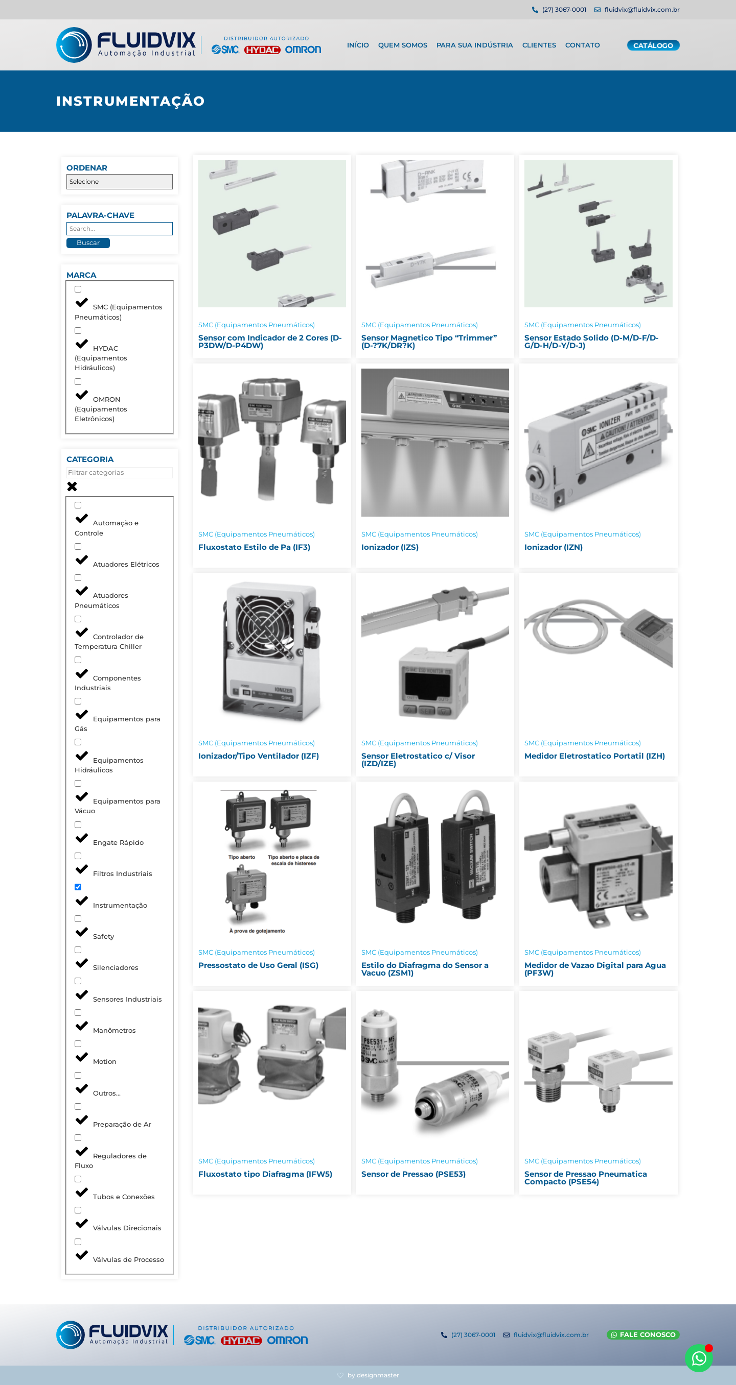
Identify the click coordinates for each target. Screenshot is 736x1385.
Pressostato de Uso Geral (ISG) (258, 965)
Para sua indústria (474, 42)
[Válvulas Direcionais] (78, 1210)
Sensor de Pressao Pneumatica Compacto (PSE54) (585, 1177)
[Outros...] (78, 1075)
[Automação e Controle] (78, 505)
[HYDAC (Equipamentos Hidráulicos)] (78, 330)
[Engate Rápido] (78, 824)
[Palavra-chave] (119, 228)
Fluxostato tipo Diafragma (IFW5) (265, 1174)
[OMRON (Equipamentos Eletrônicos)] (78, 381)
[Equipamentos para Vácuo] (78, 783)
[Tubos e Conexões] (78, 1179)
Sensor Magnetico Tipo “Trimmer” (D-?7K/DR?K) (429, 341)
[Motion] (78, 1043)
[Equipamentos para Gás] (78, 701)
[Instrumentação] (78, 887)
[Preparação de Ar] (78, 1106)
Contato (582, 42)
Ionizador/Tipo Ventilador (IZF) (258, 756)
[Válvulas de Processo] (78, 1241)
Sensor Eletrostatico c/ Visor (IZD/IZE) (418, 759)
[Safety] (78, 918)
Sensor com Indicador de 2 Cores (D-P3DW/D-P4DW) (270, 341)
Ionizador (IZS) (390, 547)
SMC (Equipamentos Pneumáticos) (256, 325)
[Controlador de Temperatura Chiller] (78, 619)
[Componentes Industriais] (78, 660)
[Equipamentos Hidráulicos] (78, 742)
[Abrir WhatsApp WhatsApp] (699, 1358)
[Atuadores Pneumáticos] (78, 577)
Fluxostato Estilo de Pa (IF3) (254, 547)
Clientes (539, 42)
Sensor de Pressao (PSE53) (413, 1174)
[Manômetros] (78, 1012)
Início (358, 42)
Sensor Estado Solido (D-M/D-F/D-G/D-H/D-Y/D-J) (591, 341)
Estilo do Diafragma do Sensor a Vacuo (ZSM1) (425, 969)
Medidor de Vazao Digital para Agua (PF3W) (595, 969)
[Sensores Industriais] (78, 981)
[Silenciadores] (78, 949)
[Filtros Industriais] (78, 856)
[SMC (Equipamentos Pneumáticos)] (78, 289)
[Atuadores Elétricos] (78, 546)
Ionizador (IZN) (553, 547)
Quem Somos (402, 42)
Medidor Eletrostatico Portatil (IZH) (594, 756)
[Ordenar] (119, 181)
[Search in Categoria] (119, 472)
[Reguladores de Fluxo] (78, 1137)
